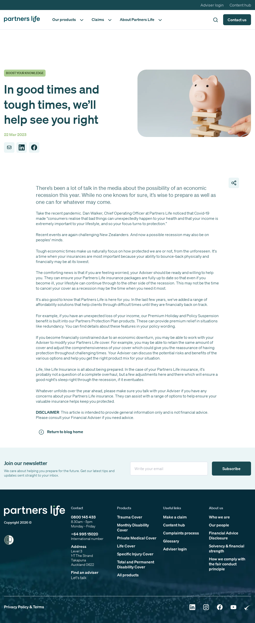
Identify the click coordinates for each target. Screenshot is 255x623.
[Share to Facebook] (34, 147)
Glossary (171, 540)
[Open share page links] (234, 183)
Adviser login (212, 4)
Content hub (240, 4)
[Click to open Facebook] (220, 607)
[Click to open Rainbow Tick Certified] (247, 607)
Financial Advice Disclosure (223, 535)
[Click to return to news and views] (62, 432)
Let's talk (78, 577)
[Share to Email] (9, 147)
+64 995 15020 (84, 533)
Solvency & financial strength (226, 548)
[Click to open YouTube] (233, 607)
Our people (219, 524)
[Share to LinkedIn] (21, 147)
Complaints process (181, 532)
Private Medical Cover (136, 537)
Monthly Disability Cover (133, 527)
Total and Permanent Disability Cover (135, 564)
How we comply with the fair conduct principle (227, 563)
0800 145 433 (83, 516)
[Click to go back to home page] (22, 19)
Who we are (219, 516)
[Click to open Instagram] (206, 607)
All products (128, 574)
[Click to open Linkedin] (192, 607)
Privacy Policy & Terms (24, 606)
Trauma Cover (129, 516)
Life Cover (126, 545)
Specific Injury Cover (135, 553)
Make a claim (175, 516)
